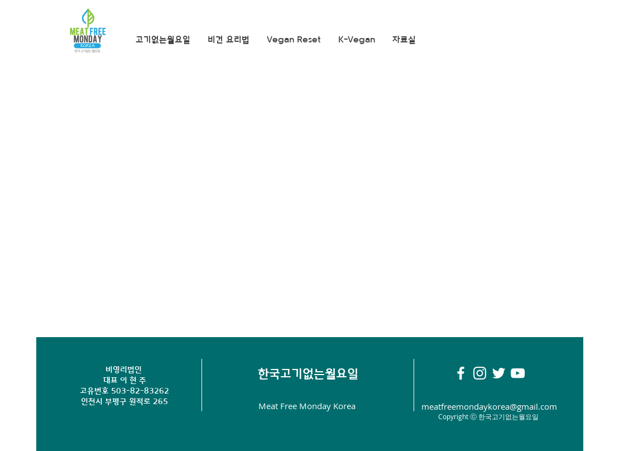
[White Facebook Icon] (460, 373)
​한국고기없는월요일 (308, 374)
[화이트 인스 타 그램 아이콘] (479, 373)
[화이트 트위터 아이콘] (498, 373)
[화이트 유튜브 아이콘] (517, 373)
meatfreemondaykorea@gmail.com (489, 406)
